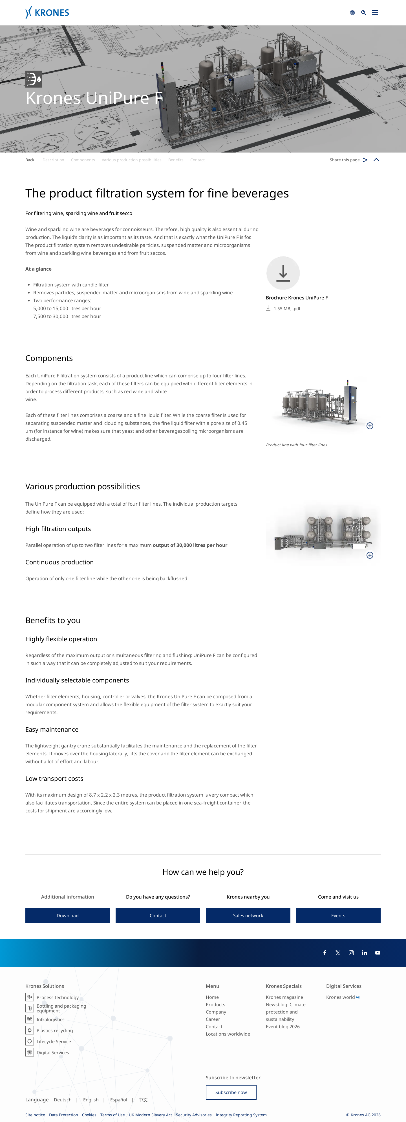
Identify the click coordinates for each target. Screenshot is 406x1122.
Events (338, 915)
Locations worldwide (228, 1034)
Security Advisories (194, 1114)
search (352, 12)
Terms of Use (112, 1114)
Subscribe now (231, 1092)
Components (83, 159)
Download (68, 915)
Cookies (89, 1114)
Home (212, 997)
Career (213, 1019)
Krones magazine (284, 997)
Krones (186, 12)
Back (29, 159)
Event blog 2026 (283, 1026)
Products (215, 1004)
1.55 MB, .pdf (287, 308)
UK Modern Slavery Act (150, 1114)
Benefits (176, 159)
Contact (197, 159)
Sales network (248, 915)
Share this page (345, 159)
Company (216, 1012)
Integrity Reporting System (241, 1114)
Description (53, 159)
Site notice (35, 1114)
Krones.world (340, 997)
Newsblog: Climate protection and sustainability (286, 1011)
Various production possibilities (132, 159)
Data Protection (63, 1114)
